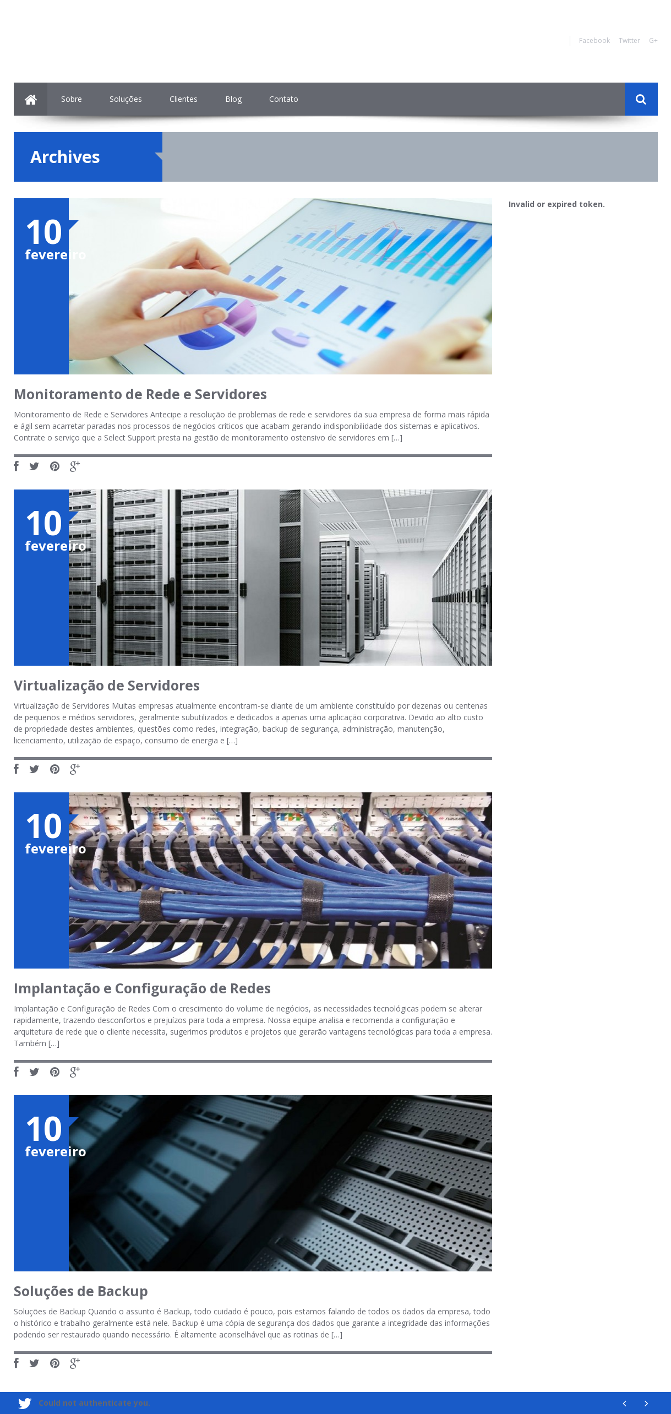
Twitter (629, 40)
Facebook (594, 40)
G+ (653, 40)
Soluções (126, 99)
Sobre (71, 99)
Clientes (184, 99)
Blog (233, 99)
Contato (283, 99)
